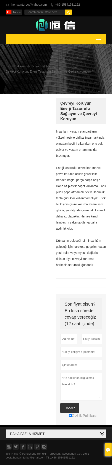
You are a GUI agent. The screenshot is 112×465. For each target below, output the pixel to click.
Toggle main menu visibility (99, 38)
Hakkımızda (22, 66)
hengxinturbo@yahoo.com (29, 4)
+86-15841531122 (67, 4)
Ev (7, 66)
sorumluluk (43, 66)
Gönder (70, 408)
